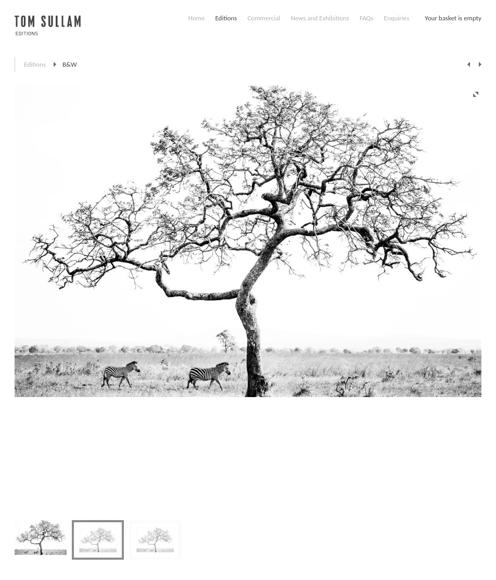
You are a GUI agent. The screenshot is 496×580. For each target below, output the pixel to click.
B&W (69, 64)
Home (196, 18)
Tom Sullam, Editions (48, 31)
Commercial (263, 18)
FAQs (366, 18)
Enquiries (396, 18)
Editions (226, 18)
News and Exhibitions (319, 18)
